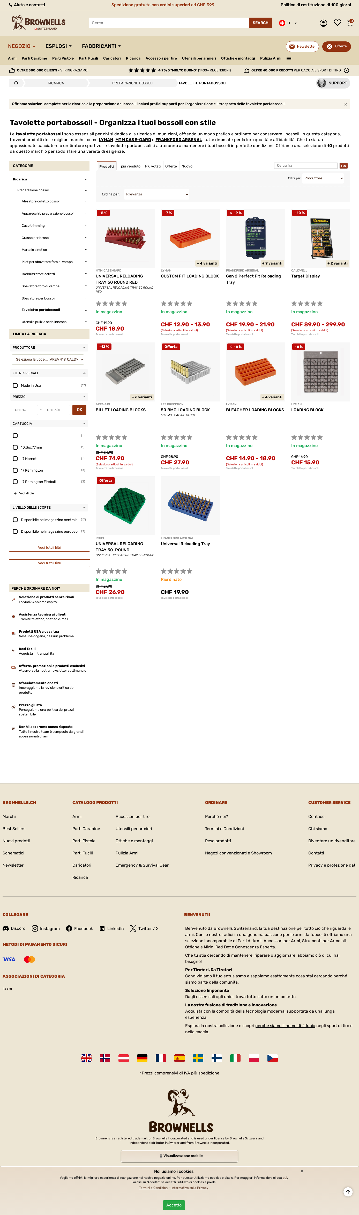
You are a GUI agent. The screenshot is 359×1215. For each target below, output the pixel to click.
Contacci (317, 816)
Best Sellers (14, 828)
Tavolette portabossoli (109, 334)
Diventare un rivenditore (332, 840)
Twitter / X (144, 928)
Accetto (174, 1205)
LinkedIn (111, 928)
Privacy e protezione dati (332, 865)
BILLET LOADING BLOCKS (121, 409)
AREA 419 (103, 404)
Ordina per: (111, 194)
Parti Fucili (88, 58)
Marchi (9, 816)
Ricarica (133, 58)
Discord (14, 928)
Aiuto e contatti (26, 4)
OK (79, 409)
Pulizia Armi (270, 58)
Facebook (79, 928)
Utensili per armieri (199, 58)
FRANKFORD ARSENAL (178, 139)
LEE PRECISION (172, 404)
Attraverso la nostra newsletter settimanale (52, 670)
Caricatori (112, 58)
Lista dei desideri (338, 23)
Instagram (46, 928)
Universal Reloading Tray (185, 543)
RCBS (100, 538)
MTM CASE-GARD (133, 139)
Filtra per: (294, 178)
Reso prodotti (218, 840)
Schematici (13, 853)
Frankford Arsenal (177, 538)
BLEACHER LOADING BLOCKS (255, 409)
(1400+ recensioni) (194, 70)
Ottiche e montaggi (238, 58)
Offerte (341, 46)
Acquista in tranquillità (36, 653)
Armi (12, 58)
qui (285, 1178)
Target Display (305, 276)
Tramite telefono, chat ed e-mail (43, 619)
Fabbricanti (99, 46)
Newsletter (13, 865)
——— (289, 58)
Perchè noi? (216, 816)
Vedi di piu (26, 493)
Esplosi (56, 46)
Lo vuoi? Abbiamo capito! (38, 602)
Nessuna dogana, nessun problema (46, 636)
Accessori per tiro (161, 58)
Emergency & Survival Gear (142, 865)
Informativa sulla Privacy (189, 1188)
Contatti (316, 853)
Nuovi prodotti (16, 840)
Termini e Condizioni (224, 828)
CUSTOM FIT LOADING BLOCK (190, 276)
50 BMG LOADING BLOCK (185, 409)
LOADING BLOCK (307, 409)
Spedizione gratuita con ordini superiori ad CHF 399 (162, 4)
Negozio (19, 46)
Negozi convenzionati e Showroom (238, 853)
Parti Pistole (63, 58)
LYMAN (106, 139)
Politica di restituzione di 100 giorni (316, 4)
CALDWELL (299, 270)
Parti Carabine (34, 58)
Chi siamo (317, 828)
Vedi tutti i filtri (49, 547)
